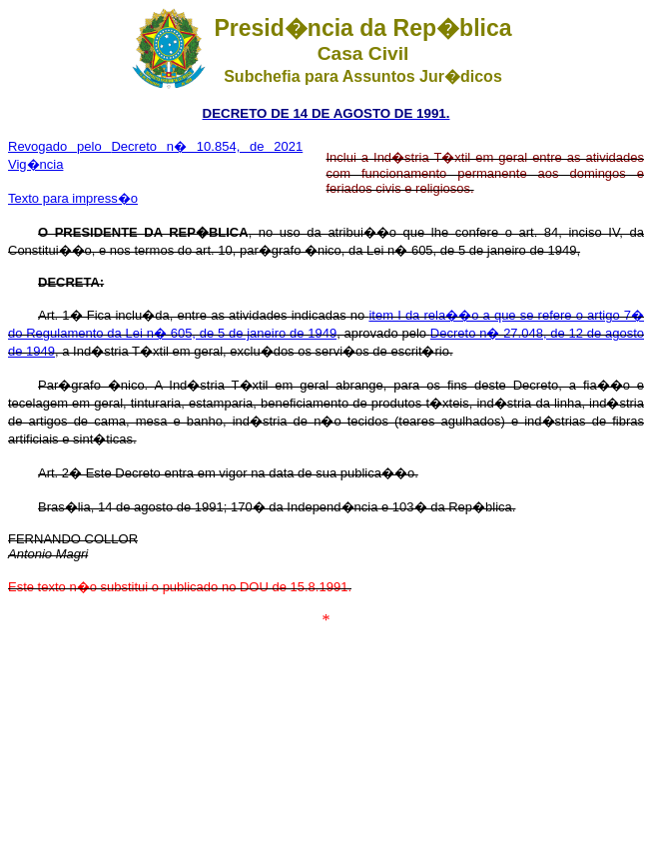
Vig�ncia (35, 164)
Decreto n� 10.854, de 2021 (207, 146)
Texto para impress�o (73, 198)
